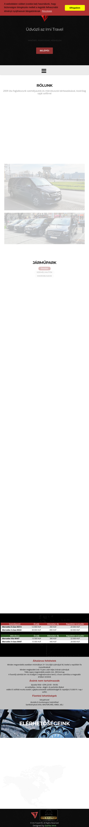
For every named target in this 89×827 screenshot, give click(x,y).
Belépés (44, 50)
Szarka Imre (50, 825)
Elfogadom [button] (75, 8)
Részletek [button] (47, 11)
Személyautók (44, 272)
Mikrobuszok (44, 276)
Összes (44, 268)
